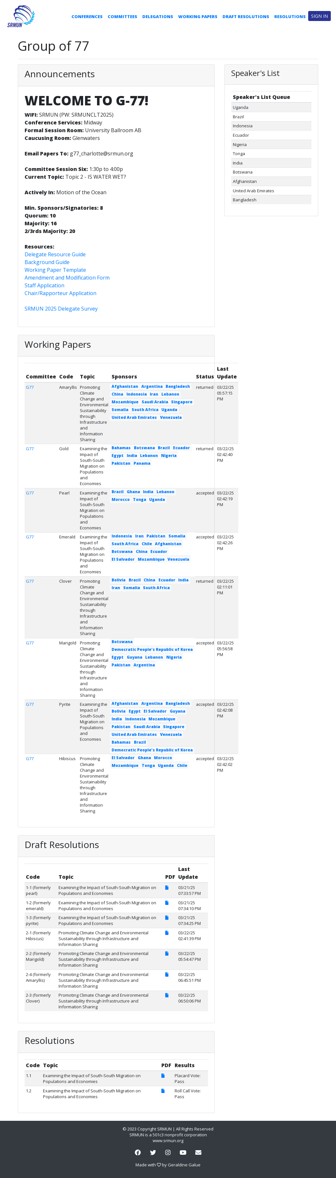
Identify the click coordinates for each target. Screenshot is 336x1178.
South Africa (145, 409)
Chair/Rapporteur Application (60, 293)
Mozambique (125, 402)
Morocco (121, 499)
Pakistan (121, 463)
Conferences (87, 16)
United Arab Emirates (134, 417)
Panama (142, 463)
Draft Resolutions (245, 16)
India (132, 455)
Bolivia (118, 580)
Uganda (169, 409)
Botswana (144, 448)
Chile (147, 544)
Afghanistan (125, 386)
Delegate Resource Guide (55, 254)
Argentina (152, 386)
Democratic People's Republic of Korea (152, 649)
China (117, 394)
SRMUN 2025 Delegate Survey (61, 308)
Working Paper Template (55, 269)
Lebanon (170, 394)
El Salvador (123, 559)
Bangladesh (178, 386)
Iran (154, 394)
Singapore (181, 402)
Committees (122, 16)
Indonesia (136, 394)
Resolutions (290, 16)
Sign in (319, 16)
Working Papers (197, 16)
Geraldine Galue (184, 1165)
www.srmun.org (168, 1140)
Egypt (118, 455)
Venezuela (171, 417)
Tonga (139, 499)
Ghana (133, 491)
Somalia (120, 409)
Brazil (164, 448)
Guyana (134, 657)
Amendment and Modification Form (67, 277)
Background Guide (47, 262)
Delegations (157, 16)
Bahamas (121, 448)
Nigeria (169, 455)
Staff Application (44, 285)
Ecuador (181, 448)
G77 (30, 387)
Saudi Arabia (155, 402)
